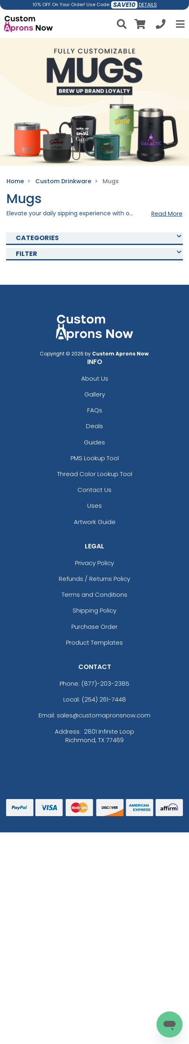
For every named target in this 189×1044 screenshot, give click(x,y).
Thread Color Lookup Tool (94, 474)
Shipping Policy (94, 610)
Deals (94, 426)
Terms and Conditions (94, 594)
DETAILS (148, 4)
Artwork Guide (95, 522)
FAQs (94, 410)
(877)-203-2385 (105, 683)
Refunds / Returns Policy (94, 578)
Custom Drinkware (63, 181)
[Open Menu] (179, 24)
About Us (94, 378)
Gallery (94, 394)
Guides (94, 442)
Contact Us (94, 489)
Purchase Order (94, 626)
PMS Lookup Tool (95, 458)
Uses (94, 505)
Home (15, 181)
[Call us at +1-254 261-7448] (160, 25)
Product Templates (94, 642)
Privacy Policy (94, 563)
